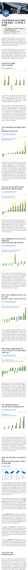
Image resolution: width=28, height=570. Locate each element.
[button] (26, 1)
